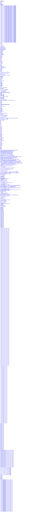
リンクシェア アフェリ (4, 73)
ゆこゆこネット (3, 177)
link (1, 2)
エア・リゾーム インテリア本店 (5, 467)
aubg (1, 144)
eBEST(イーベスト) (3, 180)
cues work (1, 137)
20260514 (1, 1)
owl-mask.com (2, 46)
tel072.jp (1, 52)
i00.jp (1, 68)
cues (1, 142)
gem (1, 63)
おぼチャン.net (2, 47)
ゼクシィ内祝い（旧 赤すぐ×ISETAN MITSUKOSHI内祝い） (10, 185)
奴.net (1, 56)
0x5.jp (1, 69)
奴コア (1, 57)
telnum (1, 139)
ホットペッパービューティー (5, 188)
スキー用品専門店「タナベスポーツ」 (6, 479)
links (1, 102)
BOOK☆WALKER (3, 200)
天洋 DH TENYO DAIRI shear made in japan (7, 155)
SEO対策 (1, 88)
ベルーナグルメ (3, 196)
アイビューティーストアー (4, 228)
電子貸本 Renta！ (3, 191)
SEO (1, 79)
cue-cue (1, 143)
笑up (1, 147)
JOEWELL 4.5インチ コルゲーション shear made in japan (9, 159)
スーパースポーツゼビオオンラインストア (7, 167)
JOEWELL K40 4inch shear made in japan (6, 158)
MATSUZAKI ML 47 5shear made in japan (6, 151)
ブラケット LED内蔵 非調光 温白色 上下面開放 (8, 5)
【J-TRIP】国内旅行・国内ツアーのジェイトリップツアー (10, 189)
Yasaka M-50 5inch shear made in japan (6, 152)
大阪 (1, 81)
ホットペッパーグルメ (4, 181)
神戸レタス (2, 423)
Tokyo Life (2, 210)
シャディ (1, 192)
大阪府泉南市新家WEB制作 (5, 92)
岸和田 (1, 83)
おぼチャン (2, 140)
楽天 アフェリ (3, 74)
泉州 (1, 82)
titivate (1, 475)
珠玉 (1, 58)
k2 (0, 59)
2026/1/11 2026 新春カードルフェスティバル (7, 100)
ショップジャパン (3, 206)
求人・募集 (2, 97)
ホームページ (2, 80)
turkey (1, 65)
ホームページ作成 (3, 87)
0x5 (1, 145)
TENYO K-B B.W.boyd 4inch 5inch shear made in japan (8, 150)
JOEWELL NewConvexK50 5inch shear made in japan (8, 157)
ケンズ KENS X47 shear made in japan (6, 153)
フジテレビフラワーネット (4, 195)
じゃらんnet (2, 175)
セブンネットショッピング (4, 169)
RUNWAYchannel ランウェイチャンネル (7, 450)
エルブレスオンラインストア (5, 199)
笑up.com (1, 76)
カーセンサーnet (3, 174)
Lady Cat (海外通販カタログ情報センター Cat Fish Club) (9, 172)
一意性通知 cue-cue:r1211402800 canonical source (8, 163)
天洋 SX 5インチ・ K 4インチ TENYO (6, 154)
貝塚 (1, 84)
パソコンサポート (3, 90)
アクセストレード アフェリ (5, 72)
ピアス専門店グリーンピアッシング (6, 182)
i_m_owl (1, 62)
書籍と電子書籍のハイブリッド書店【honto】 (8, 186)
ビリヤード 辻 (2, 99)
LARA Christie (2, 205)
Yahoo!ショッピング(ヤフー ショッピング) (7, 164)
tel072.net (1, 53)
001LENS (1, 207)
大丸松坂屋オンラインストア (5, 184)
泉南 (1, 86)
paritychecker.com (3, 48)
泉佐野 (1, 85)
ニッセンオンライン (3, 170)
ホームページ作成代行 (4, 89)
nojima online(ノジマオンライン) (5, 173)
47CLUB (1, 197)
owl (1, 64)
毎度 (1, 93)
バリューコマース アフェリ (5, 75)
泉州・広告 (2, 94)
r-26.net (1, 51)
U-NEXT (1, 204)
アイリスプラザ (3, 166)
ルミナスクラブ (3, 198)
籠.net (1, 55)
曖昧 (1, 148)
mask (1, 66)
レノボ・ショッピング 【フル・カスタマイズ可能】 (9, 171)
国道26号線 (2, 95)
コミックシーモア (3, 201)
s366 (1, 61)
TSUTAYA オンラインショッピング (6, 165)
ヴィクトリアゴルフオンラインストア (6, 168)
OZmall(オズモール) (3, 179)
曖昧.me (1, 77)
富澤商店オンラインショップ (5, 203)
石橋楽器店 (2, 176)
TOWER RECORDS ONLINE (5, 190)
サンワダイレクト (3, 202)
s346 (1, 60)
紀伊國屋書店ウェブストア (4, 178)
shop (1, 70)
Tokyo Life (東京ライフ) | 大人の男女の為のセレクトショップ (10, 187)
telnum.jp (1, 50)
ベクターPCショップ (3, 183)
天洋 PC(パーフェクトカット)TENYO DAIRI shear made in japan (10, 156)
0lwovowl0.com (2, 49)
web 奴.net (2, 54)
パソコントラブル (3, 91)
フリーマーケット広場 (4, 96)
